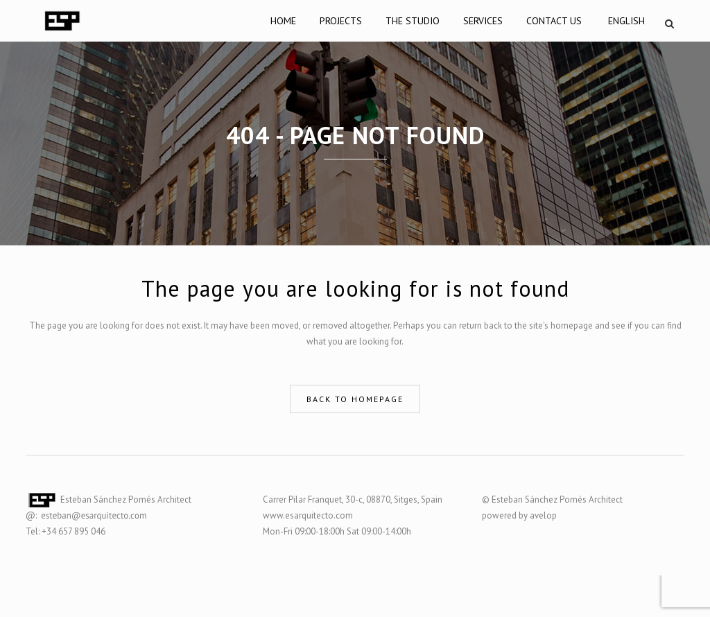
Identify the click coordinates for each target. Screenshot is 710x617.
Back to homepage (355, 399)
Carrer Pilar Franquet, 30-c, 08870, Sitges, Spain (352, 499)
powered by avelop (519, 515)
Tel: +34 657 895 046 (65, 531)
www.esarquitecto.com (308, 515)
